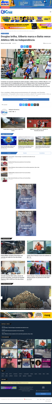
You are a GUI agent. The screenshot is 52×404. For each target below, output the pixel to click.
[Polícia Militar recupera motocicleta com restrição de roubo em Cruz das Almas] (13, 247)
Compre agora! (48, 399)
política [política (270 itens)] (6, 375)
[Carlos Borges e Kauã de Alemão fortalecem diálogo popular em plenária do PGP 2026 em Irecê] (39, 267)
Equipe (43, 399)
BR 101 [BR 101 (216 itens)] (10, 373)
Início (38, 399)
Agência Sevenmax (28, 399)
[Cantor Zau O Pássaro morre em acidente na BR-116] (39, 247)
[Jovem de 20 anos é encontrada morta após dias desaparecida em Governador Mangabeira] (9, 363)
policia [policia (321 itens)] (3, 375)
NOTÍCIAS (6, 33)
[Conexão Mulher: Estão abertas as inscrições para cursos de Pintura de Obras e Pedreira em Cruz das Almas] (43, 363)
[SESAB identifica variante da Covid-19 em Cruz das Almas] (4, 174)
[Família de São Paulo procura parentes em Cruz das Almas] (4, 163)
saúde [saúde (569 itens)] (20, 375)
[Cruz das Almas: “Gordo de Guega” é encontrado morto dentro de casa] (4, 158)
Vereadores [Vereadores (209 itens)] (30, 375)
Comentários (42, 153)
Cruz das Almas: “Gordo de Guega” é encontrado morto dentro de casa (21, 156)
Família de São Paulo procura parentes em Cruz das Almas (19, 162)
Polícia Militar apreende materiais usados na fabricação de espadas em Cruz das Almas (23, 308)
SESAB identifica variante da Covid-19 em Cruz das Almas (19, 172)
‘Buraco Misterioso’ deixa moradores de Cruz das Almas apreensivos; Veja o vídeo (23, 167)
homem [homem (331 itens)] (40, 373)
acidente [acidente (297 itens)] (3, 373)
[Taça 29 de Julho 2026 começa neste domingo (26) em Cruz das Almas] (8, 140)
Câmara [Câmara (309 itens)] (31, 373)
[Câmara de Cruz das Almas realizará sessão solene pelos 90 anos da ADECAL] (26, 363)
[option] (26, 298)
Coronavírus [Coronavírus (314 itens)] (15, 373)
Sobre (41, 399)
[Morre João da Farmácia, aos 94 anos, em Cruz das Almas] (4, 179)
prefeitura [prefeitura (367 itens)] (10, 375)
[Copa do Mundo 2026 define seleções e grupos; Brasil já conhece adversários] (43, 140)
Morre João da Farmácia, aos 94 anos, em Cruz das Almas (19, 178)
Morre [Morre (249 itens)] (44, 373)
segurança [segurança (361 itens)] (24, 375)
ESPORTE (2, 33)
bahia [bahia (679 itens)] (7, 373)
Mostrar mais (26, 99)
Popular (9, 153)
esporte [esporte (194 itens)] (36, 373)
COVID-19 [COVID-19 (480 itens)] (20, 373)
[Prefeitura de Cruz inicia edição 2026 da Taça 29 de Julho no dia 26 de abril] (26, 140)
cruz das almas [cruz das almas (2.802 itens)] (26, 373)
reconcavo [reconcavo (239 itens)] (16, 375)
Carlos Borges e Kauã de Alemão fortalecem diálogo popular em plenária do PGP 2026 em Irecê (39, 277)
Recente (25, 153)
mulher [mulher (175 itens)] (47, 373)
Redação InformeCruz (5, 43)
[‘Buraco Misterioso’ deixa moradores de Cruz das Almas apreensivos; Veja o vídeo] (4, 169)
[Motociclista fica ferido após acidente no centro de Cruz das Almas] (43, 353)
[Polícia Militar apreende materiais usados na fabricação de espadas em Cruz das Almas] (9, 343)
